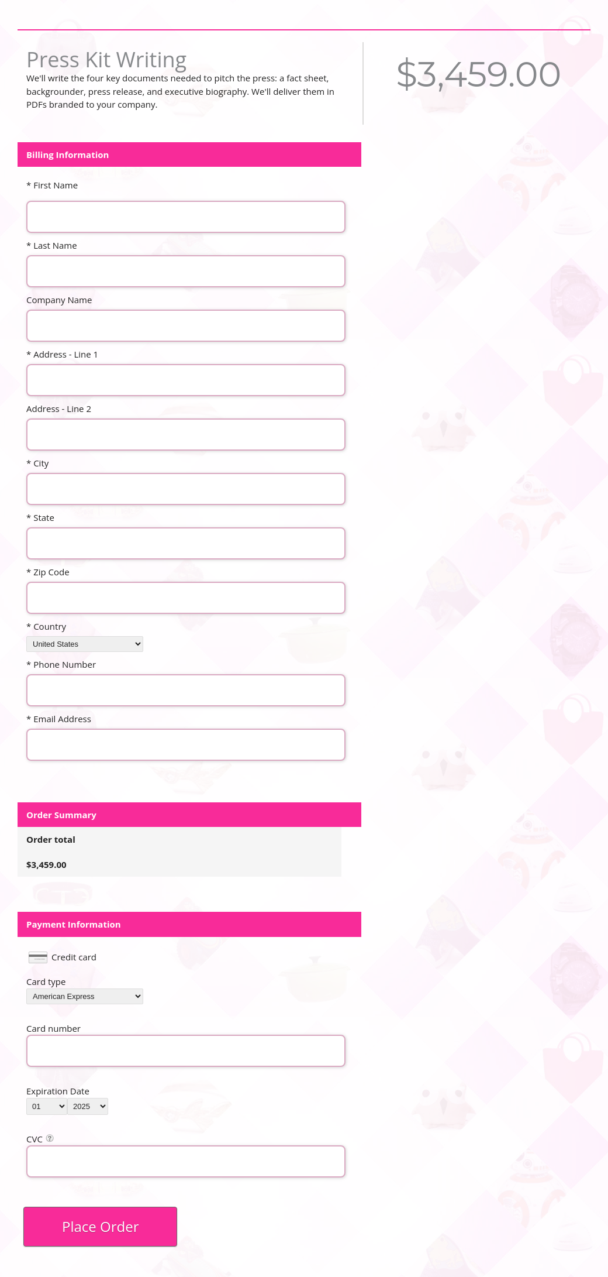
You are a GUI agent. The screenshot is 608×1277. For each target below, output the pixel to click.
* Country (46, 626)
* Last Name (51, 245)
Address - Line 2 (58, 408)
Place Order (100, 1226)
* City (37, 463)
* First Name (52, 185)
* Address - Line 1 (62, 354)
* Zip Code (48, 572)
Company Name (59, 299)
